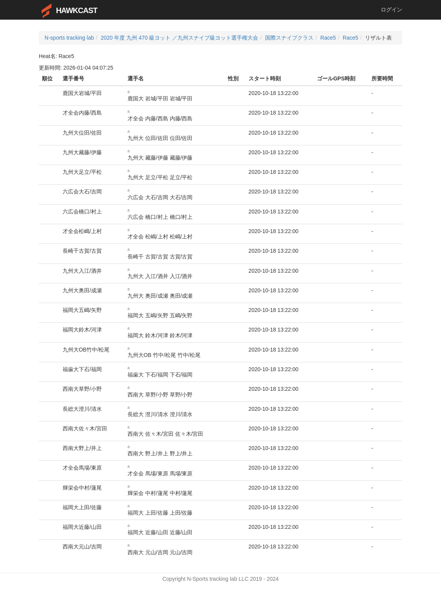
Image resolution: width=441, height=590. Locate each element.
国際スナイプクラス (289, 38)
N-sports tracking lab (69, 38)
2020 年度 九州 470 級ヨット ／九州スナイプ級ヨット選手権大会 (179, 38)
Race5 (328, 38)
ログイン (391, 10)
